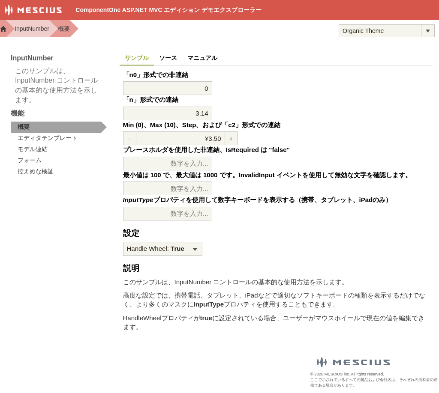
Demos (177, 30)
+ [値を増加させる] (231, 138)
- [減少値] (130, 138)
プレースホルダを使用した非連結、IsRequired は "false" (206, 149)
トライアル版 (303, 30)
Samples (251, 30)
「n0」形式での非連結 (156, 74)
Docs (212, 30)
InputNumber (32, 28)
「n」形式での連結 (150, 99)
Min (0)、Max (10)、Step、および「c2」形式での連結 (202, 124)
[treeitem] (59, 127)
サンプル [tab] (137, 57)
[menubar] (162, 249)
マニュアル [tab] (202, 57)
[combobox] (380, 31)
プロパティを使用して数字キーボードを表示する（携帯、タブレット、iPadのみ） (257, 199)
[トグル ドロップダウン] (427, 31)
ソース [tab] (168, 57)
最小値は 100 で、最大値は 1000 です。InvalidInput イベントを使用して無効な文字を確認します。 (267, 175)
